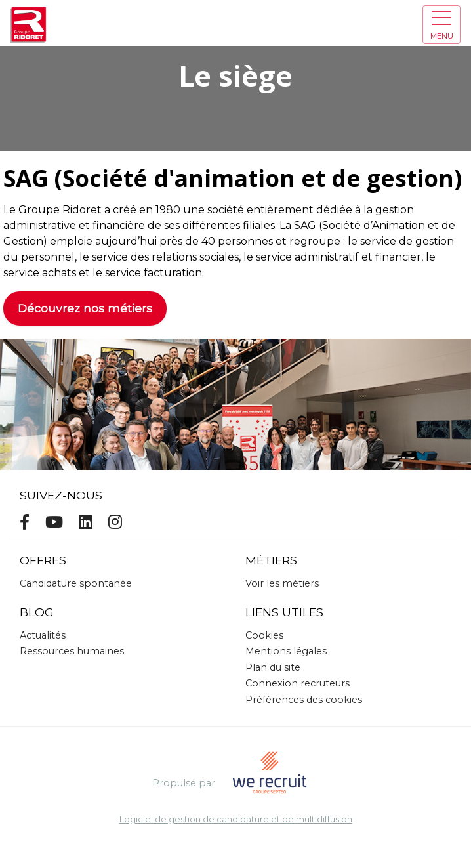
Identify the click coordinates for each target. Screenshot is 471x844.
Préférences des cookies (303, 700)
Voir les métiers (282, 583)
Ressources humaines (72, 651)
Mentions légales (286, 651)
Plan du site (272, 667)
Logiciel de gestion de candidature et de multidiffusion (235, 820)
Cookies (264, 635)
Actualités (43, 635)
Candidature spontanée (76, 583)
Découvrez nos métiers (85, 308)
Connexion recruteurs (297, 683)
